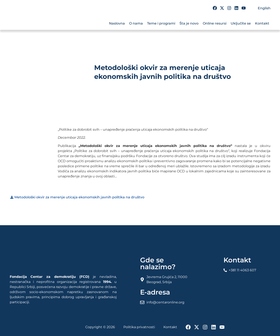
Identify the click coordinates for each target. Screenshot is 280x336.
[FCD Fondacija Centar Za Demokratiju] (35, 21)
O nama (136, 23)
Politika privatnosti (139, 327)
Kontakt (262, 23)
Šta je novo (189, 23)
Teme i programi (161, 23)
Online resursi (214, 23)
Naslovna (117, 23)
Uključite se (241, 23)
